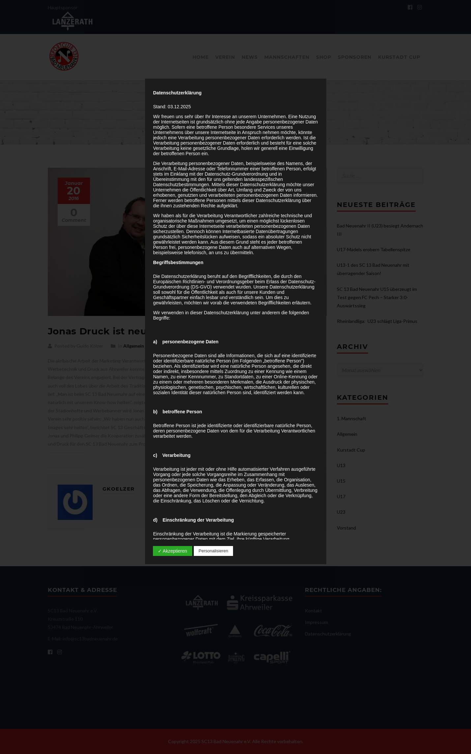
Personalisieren (213, 550)
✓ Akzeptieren (172, 551)
